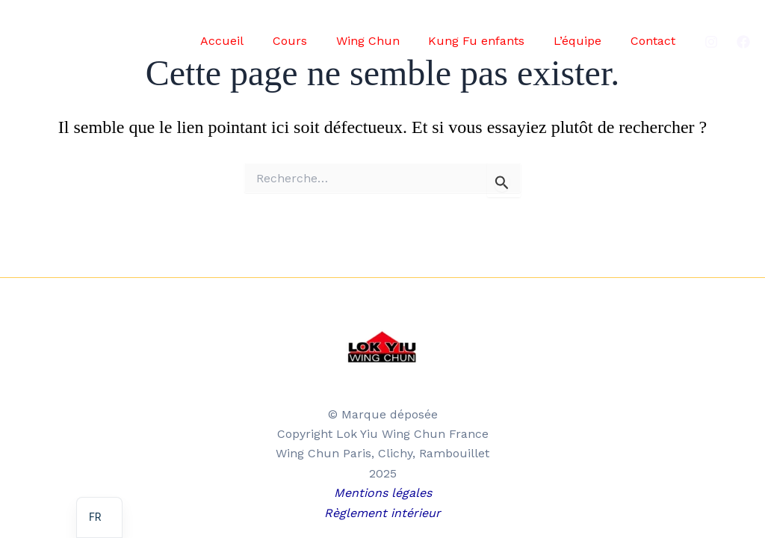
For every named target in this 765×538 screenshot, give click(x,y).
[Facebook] (743, 42)
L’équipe (585, 41)
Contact (655, 41)
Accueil (249, 41)
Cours (312, 41)
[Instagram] (711, 42)
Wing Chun (385, 41)
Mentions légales (383, 493)
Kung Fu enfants (489, 41)
